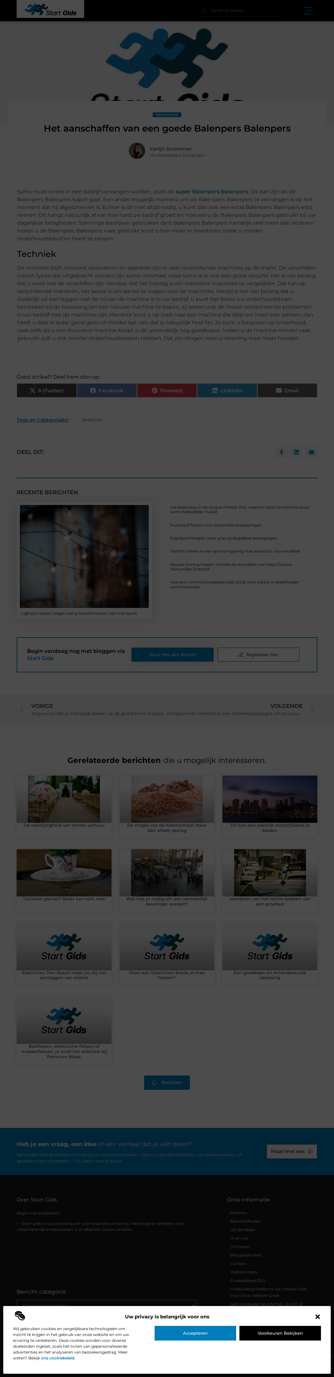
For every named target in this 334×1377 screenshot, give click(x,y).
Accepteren (195, 1333)
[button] (317, 1317)
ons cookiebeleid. (58, 1358)
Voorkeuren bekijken (280, 1333)
